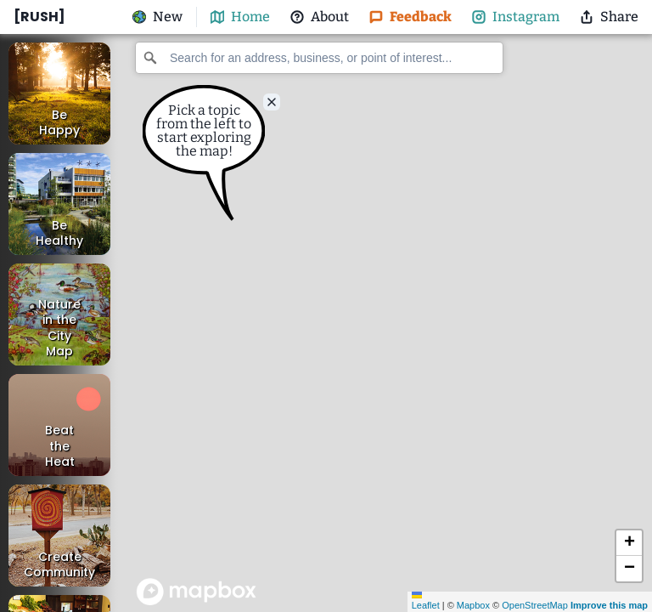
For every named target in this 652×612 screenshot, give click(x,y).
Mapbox (473, 605)
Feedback (410, 16)
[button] (629, 543)
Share (609, 16)
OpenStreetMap (535, 605)
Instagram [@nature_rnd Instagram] (515, 16)
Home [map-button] (240, 16)
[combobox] (319, 57)
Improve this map (609, 605)
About (319, 16)
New (157, 16)
